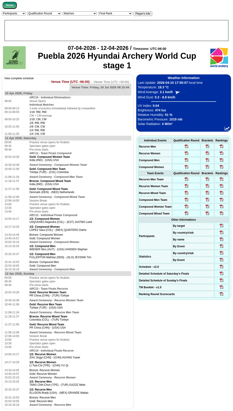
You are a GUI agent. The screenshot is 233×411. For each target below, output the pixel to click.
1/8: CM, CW (37, 126)
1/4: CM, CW (37, 133)
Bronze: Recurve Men (42, 397)
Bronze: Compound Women (46, 234)
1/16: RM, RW (37, 112)
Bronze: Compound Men (44, 262)
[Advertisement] (116, 30)
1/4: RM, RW (37, 130)
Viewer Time (111, 82)
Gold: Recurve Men (41, 401)
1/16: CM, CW (37, 119)
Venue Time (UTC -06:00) (70, 82)
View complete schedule (19, 78)
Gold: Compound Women (44, 238)
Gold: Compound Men (42, 265)
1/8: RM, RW (37, 123)
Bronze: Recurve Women (44, 370)
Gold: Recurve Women (43, 373)
